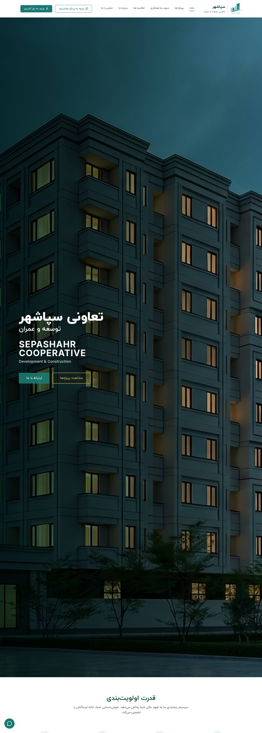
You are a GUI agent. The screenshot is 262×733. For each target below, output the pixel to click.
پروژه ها (179, 8)
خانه (192, 8)
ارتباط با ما (34, 378)
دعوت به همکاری (159, 8)
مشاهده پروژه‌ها (71, 378)
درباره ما (123, 8)
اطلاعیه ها (139, 8)
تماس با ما (107, 8)
